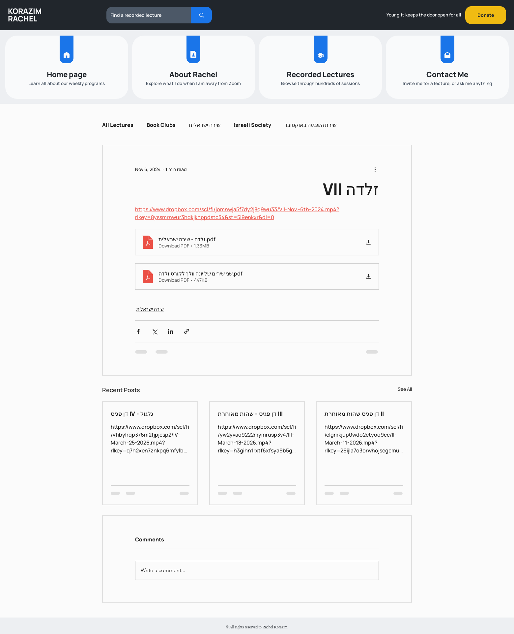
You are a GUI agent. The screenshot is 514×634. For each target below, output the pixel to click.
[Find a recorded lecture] (143, 15)
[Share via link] (187, 331)
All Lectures (117, 125)
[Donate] (485, 15)
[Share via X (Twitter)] (154, 331)
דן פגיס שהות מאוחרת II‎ (354, 414)
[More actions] (375, 169)
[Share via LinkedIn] (170, 331)
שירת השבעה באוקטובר (310, 125)
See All (405, 389)
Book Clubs (161, 125)
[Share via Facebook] (138, 331)
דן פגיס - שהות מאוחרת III (250, 414)
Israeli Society (252, 125)
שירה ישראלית (204, 125)
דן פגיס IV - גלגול (132, 414)
